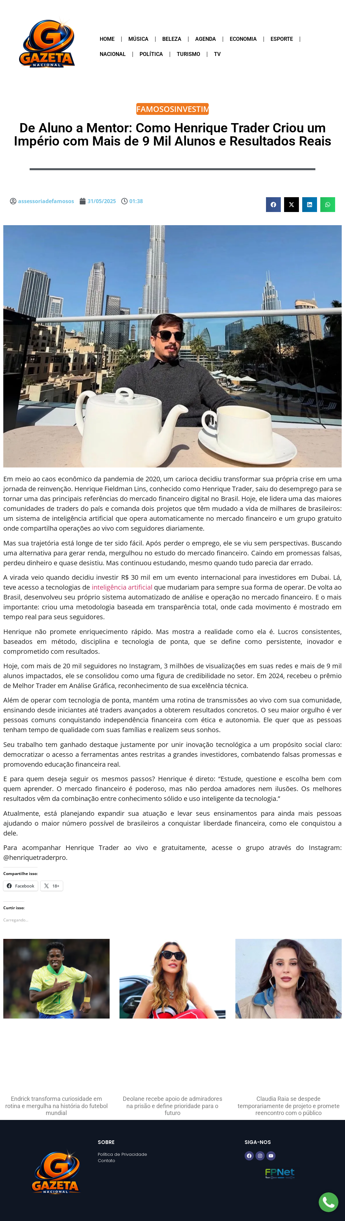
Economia (243, 39)
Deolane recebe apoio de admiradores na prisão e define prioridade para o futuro (172, 1105)
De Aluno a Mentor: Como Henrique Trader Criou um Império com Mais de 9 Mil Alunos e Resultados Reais (173, 134)
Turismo (188, 54)
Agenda (205, 39)
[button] (273, 204)
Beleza (171, 39)
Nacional (113, 54)
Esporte (282, 39)
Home (107, 39)
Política (151, 54)
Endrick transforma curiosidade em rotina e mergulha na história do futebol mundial (56, 1105)
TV (217, 54)
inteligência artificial (122, 587)
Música (138, 39)
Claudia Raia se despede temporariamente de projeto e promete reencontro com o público (289, 1105)
